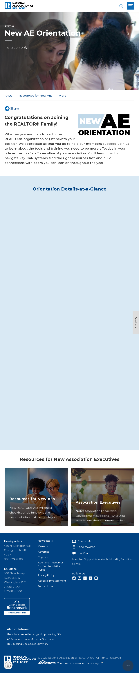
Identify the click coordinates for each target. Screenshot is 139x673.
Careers (43, 546)
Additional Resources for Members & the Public (50, 566)
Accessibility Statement (52, 580)
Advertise (43, 551)
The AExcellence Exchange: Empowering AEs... (34, 634)
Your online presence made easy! (80, 663)
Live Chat (83, 553)
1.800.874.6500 (86, 547)
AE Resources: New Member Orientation (31, 639)
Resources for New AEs (35, 95)
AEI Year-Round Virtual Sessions (81, 95)
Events (9, 25)
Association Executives (99, 517)
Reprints (43, 557)
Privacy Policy (46, 575)
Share (12, 108)
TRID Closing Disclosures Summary (27, 643)
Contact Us (84, 541)
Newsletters (45, 540)
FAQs (8, 95)
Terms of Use (45, 586)
